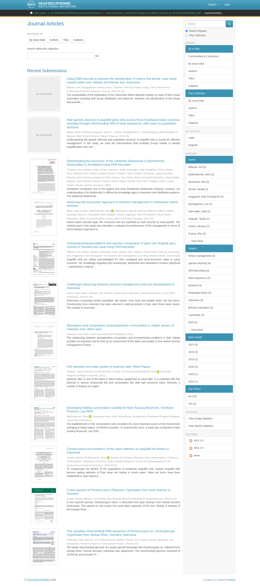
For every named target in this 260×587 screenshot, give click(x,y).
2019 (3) (193, 352)
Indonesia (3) (195, 300)
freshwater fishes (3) (199, 292)
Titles (66, 39)
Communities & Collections (203, 56)
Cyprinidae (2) (196, 315)
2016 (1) (193, 366)
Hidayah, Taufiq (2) (198, 218)
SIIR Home (40, 13)
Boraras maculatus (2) (200, 307)
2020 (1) (193, 374)
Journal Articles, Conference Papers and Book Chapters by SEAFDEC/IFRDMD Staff (153, 13)
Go (97, 55)
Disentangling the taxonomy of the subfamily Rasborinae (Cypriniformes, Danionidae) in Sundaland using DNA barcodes (116, 162)
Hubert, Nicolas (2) (198, 226)
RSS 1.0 (195, 440)
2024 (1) (193, 381)
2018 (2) (193, 359)
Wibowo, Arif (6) (197, 167)
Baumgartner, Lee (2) (200, 204)
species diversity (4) (199, 263)
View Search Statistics (200, 425)
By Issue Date (37, 39)
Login (191, 137)
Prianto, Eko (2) (197, 233)
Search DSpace (196, 30)
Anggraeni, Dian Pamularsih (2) (206, 196)
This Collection (195, 35)
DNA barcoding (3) (198, 270)
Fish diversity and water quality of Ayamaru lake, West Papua (108, 366)
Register (193, 145)
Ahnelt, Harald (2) (198, 189)
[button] (213, 4)
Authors (54, 39)
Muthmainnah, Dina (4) (201, 174)
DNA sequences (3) (199, 278)
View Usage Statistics (200, 418)
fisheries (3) (195, 285)
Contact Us (209, 579)
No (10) (192, 396)
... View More (195, 241)
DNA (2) (192, 322)
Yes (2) (192, 403)
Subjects (78, 39)
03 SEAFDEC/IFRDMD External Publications (76, 13)
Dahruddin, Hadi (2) (199, 211)
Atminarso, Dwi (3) (198, 181)
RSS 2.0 (195, 448)
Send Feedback (226, 579)
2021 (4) (193, 344)
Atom (194, 455)
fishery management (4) (201, 255)
